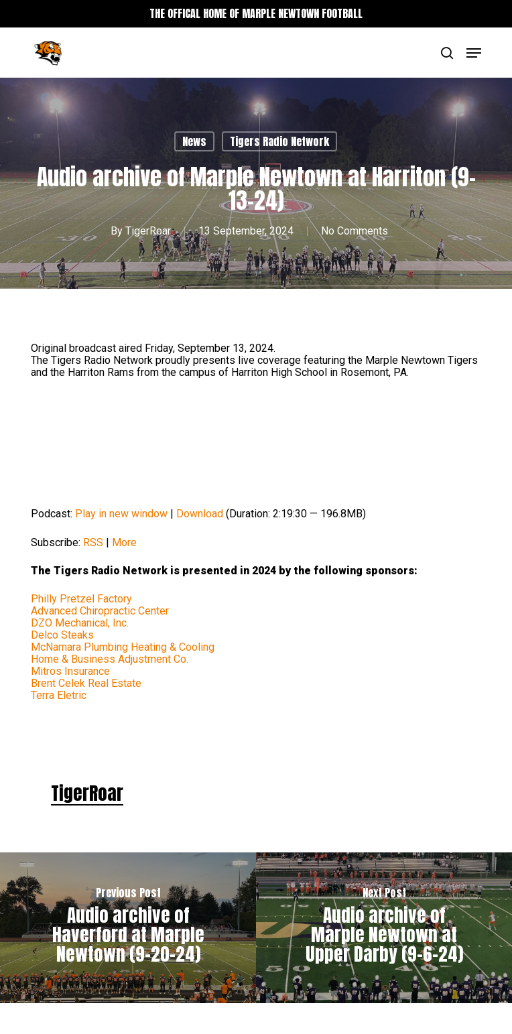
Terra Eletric (58, 695)
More (124, 542)
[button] (473, 53)
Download (199, 513)
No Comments (354, 230)
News (194, 141)
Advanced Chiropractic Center (100, 610)
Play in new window (121, 513)
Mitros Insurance (70, 671)
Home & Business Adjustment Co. (109, 659)
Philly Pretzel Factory (81, 598)
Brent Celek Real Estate (86, 683)
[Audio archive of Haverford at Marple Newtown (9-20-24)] (128, 927)
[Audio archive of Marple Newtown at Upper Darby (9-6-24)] (384, 927)
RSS (93, 542)
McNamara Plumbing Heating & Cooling (122, 647)
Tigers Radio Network (279, 141)
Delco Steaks (62, 635)
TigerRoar (148, 230)
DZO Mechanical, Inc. (80, 623)
